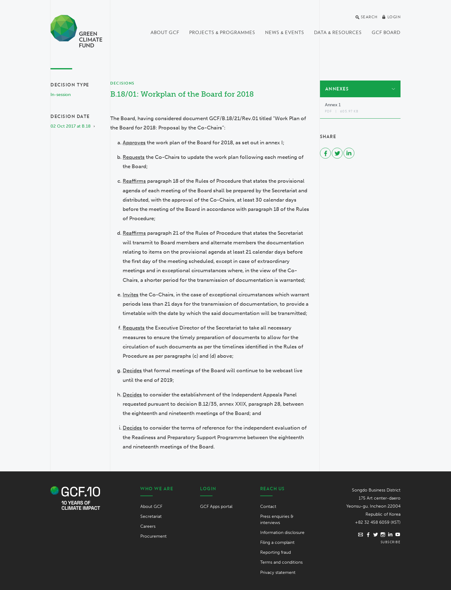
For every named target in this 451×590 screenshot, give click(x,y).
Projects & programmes (222, 32)
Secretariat (151, 516)
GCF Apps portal (216, 506)
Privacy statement (278, 572)
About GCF (165, 32)
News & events (284, 32)
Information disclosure (282, 532)
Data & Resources (338, 32)
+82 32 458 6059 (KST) (378, 522)
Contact (268, 506)
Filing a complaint (277, 542)
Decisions (122, 83)
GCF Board (386, 32)
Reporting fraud (275, 552)
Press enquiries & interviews (276, 519)
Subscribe (391, 542)
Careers (147, 526)
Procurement (153, 536)
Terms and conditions (281, 562)
